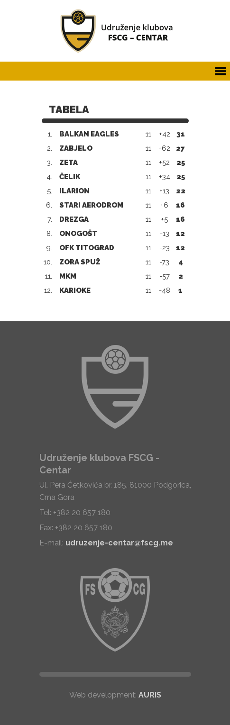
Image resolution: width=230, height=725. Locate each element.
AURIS (149, 694)
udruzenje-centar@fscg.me (119, 542)
